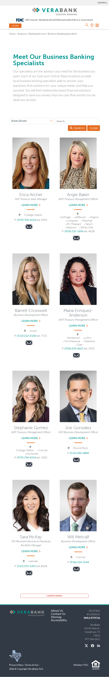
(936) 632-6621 (74, 348)
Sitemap (56, 617)
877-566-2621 (92, 639)
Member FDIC (80, 664)
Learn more (29, 205)
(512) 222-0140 (26, 335)
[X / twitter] (86, 646)
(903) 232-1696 (74, 231)
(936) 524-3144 (79, 562)
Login (15, 25)
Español (102, 2)
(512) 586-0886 (79, 452)
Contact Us (58, 613)
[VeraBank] (54, 11)
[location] (92, 25)
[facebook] (92, 646)
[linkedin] (98, 646)
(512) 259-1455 (26, 566)
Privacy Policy (16, 664)
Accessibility (59, 620)
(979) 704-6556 (26, 219)
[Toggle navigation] (97, 25)
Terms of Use (31, 664)
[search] (87, 25)
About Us (57, 610)
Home (12, 33)
